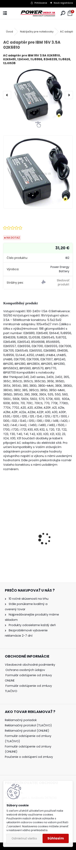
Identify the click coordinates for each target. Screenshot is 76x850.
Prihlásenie (40, 2)
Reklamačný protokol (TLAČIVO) (28, 725)
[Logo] (37, 13)
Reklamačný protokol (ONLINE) (27, 731)
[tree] (32, 680)
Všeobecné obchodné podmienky (30, 665)
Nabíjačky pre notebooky (37, 31)
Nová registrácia (63, 2)
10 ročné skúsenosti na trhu (28, 599)
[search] (63, 13)
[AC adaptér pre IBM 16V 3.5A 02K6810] (38, 94)
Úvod (9, 31)
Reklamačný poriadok (21, 720)
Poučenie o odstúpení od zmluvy (29, 757)
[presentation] (7, 95)
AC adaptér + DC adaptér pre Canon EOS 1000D (35, 547)
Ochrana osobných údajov (25, 670)
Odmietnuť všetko (24, 838)
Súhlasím (55, 838)
